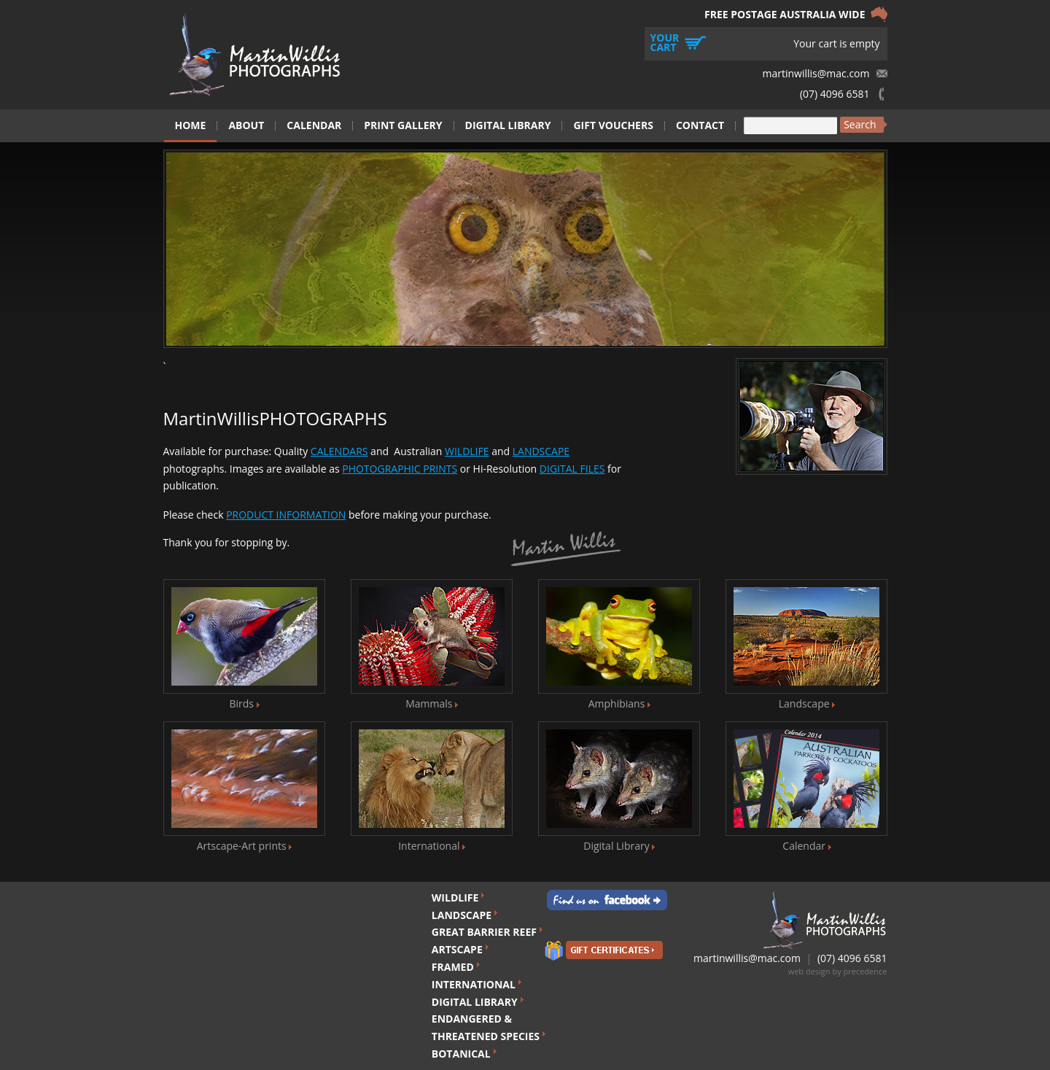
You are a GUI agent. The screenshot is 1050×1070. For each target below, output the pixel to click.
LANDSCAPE (541, 451)
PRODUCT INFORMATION (286, 515)
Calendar (314, 125)
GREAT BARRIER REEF (484, 932)
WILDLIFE (467, 451)
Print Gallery (403, 125)
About (246, 125)
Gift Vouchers (613, 125)
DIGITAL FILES (572, 469)
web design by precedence (837, 971)
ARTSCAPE (457, 949)
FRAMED (453, 967)
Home (190, 125)
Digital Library (508, 125)
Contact (700, 125)
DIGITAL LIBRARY (475, 1002)
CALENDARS (339, 451)
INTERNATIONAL (474, 984)
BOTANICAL (461, 1054)
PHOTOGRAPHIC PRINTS (399, 469)
